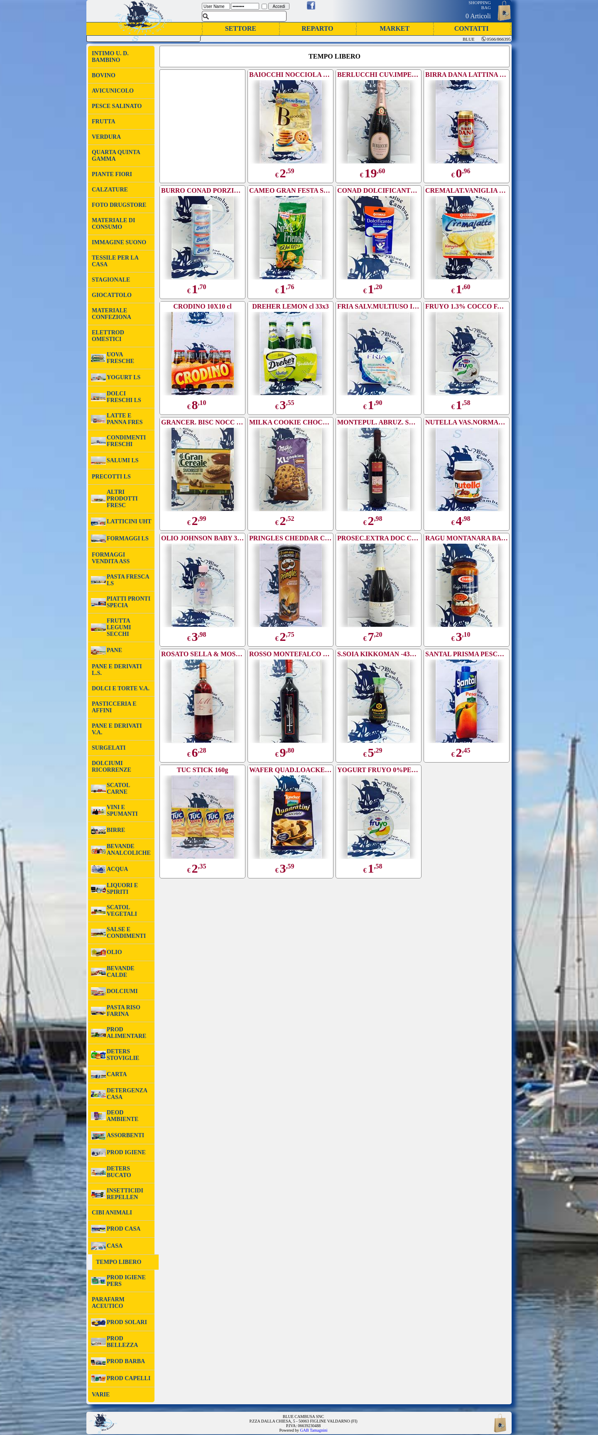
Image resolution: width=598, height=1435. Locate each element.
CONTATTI (471, 28)
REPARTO (317, 28)
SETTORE (240, 28)
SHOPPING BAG (479, 5)
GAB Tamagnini (313, 1430)
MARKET (394, 28)
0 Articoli (478, 16)
